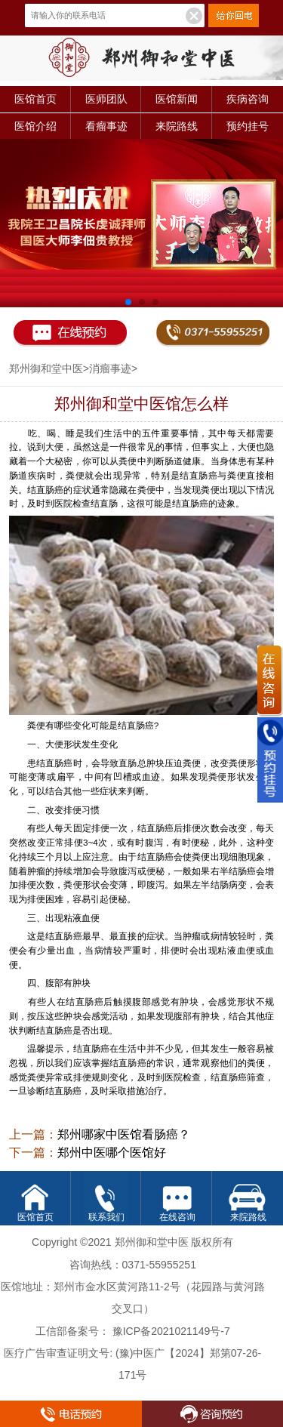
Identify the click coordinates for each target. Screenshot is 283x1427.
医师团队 (106, 99)
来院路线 (176, 126)
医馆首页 (35, 99)
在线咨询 (177, 1217)
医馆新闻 (176, 99)
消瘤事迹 (110, 368)
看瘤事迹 (106, 126)
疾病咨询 (247, 99)
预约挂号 (247, 126)
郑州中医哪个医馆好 (111, 1152)
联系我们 (106, 1217)
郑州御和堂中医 (46, 368)
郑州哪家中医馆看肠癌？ (123, 1134)
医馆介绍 (35, 126)
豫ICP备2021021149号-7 (171, 1331)
